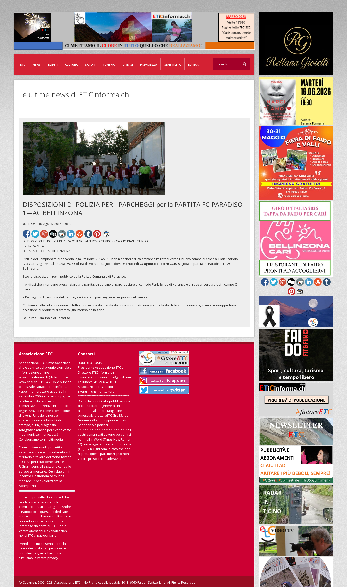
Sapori (90, 64)
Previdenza (148, 64)
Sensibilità (172, 64)
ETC (22, 64)
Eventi (53, 64)
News (37, 64)
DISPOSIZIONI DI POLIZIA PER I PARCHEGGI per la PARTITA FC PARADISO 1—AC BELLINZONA (133, 208)
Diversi (128, 64)
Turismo (109, 64)
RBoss (31, 224)
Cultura (71, 64)
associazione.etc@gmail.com (109, 377)
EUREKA (193, 64)
